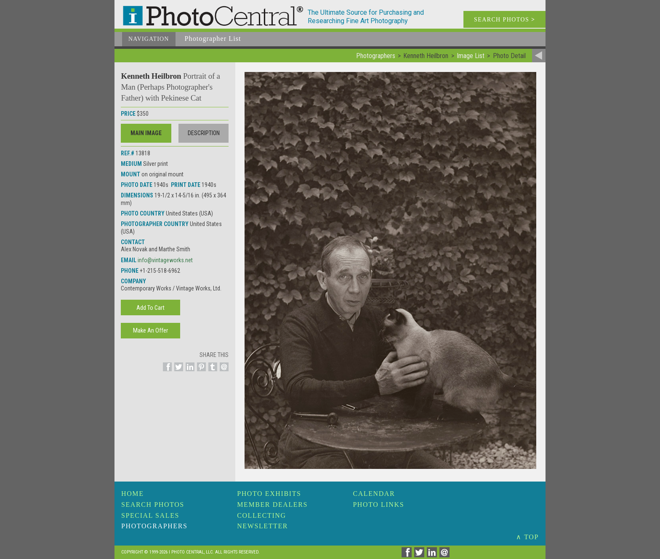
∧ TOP (527, 536)
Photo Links (378, 504)
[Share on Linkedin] (188, 371)
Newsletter (262, 526)
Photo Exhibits (269, 493)
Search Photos (152, 504)
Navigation (148, 39)
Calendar (374, 493)
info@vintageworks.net (165, 260)
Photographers (154, 526)
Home (132, 493)
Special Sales (150, 515)
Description (204, 133)
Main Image (146, 133)
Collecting (261, 515)
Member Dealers (272, 504)
